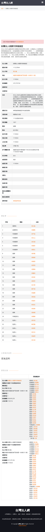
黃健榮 (33, 293)
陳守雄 (33, 289)
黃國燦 (33, 316)
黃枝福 (33, 297)
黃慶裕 (33, 273)
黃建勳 (33, 230)
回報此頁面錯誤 (22, 525)
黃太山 (33, 238)
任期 (35, 438)
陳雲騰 (33, 324)
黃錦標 (33, 312)
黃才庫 (33, 285)
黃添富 (33, 277)
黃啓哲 (33, 328)
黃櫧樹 (33, 308)
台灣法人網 (7, 2)
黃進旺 (33, 301)
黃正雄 (33, 340)
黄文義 (15, 71)
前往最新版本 (20, 42)
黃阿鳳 (33, 253)
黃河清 (33, 320)
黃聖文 (33, 249)
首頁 (2, 8)
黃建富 (33, 246)
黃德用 (33, 336)
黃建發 (33, 261)
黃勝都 (33, 269)
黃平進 (33, 234)
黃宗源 (33, 242)
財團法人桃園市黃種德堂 (15, 380)
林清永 (33, 305)
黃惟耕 (33, 257)
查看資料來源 (17, 201)
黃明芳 (33, 281)
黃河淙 (33, 332)
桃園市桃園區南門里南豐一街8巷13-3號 (24, 75)
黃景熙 (33, 265)
